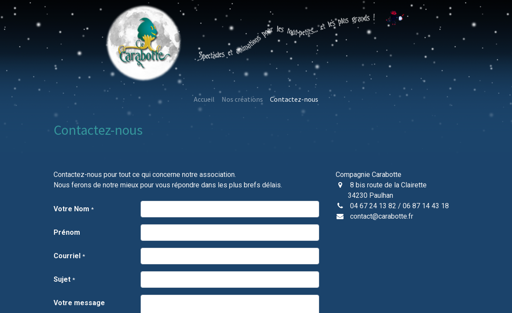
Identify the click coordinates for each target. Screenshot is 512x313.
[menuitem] (204, 99)
